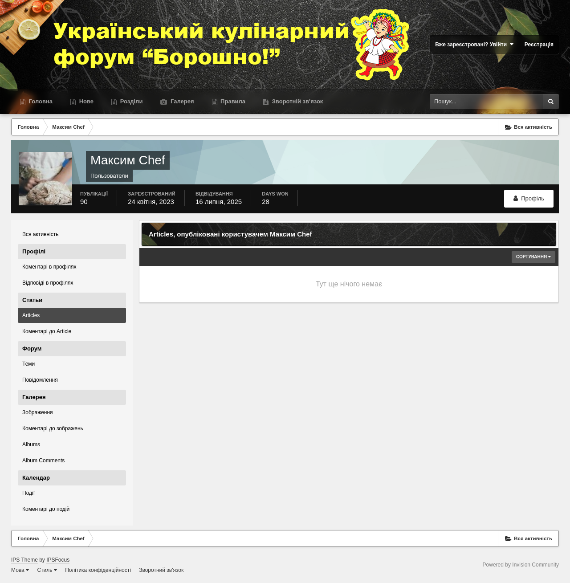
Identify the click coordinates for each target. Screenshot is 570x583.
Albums (31, 444)
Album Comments (43, 460)
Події (28, 493)
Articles (31, 315)
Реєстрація (539, 44)
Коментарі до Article (46, 331)
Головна (40, 101)
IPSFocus (57, 560)
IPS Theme (24, 560)
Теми (28, 364)
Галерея (181, 101)
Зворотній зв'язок (296, 101)
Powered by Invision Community (521, 565)
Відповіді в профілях (47, 283)
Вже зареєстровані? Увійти (474, 44)
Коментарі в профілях (49, 267)
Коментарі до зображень (52, 428)
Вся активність (40, 234)
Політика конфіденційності (98, 570)
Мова (20, 570)
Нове (85, 101)
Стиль (47, 570)
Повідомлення (40, 380)
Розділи (130, 101)
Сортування (533, 256)
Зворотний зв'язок (161, 570)
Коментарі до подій (45, 509)
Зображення (37, 412)
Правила (232, 101)
